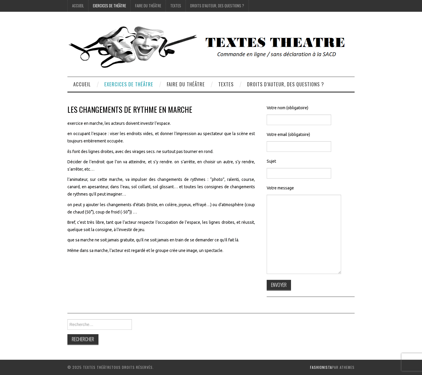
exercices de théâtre (109, 6)
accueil (78, 6)
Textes (175, 6)
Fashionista (321, 367)
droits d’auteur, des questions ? (217, 6)
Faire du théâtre (148, 6)
